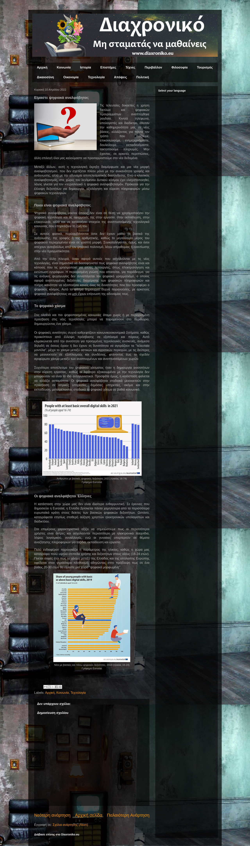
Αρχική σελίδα (88, 815)
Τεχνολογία (96, 77)
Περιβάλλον (153, 67)
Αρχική (42, 67)
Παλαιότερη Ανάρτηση (128, 815)
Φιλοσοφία (179, 67)
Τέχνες (130, 67)
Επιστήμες (108, 67)
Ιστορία (85, 67)
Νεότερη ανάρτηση (52, 815)
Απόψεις (120, 77)
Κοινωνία (64, 67)
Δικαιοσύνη (45, 77)
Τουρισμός (205, 67)
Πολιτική (142, 77)
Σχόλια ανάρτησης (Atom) (70, 824)
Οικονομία (71, 77)
